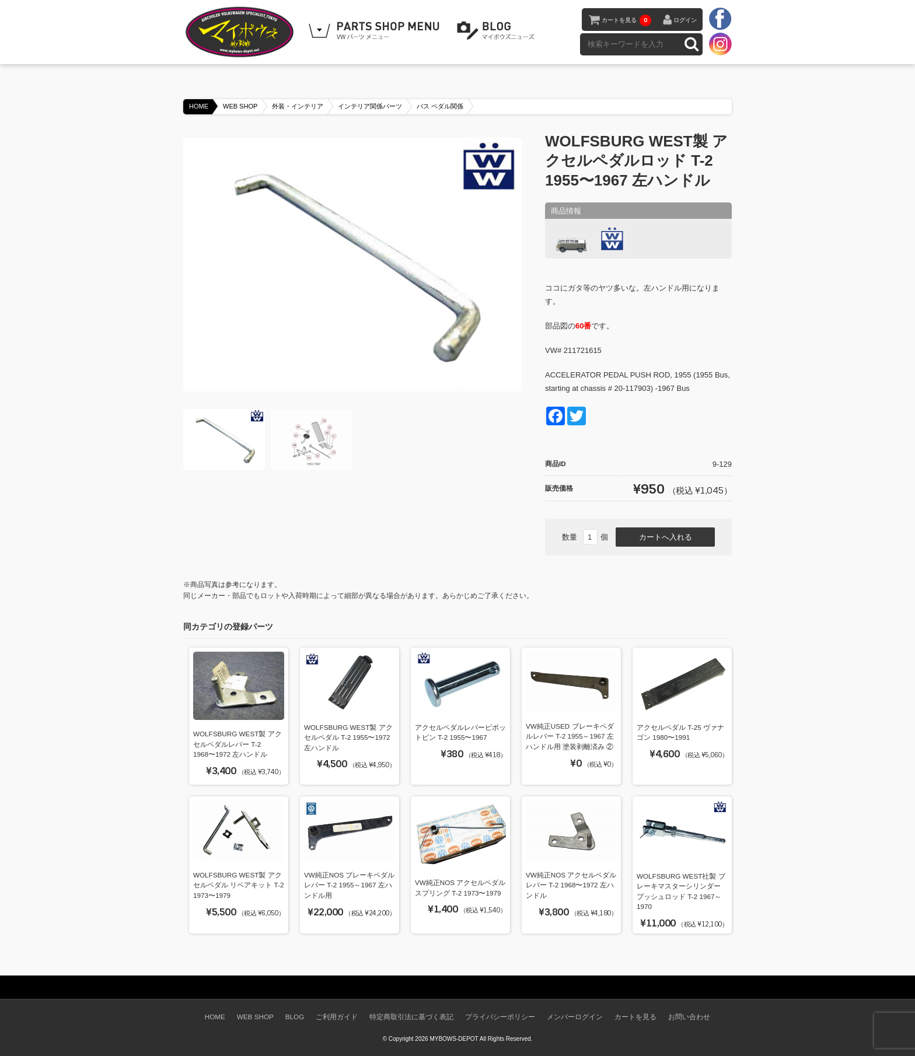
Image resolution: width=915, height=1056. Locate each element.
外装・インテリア (297, 106)
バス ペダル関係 (440, 106)
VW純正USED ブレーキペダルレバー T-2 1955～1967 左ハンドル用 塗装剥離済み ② (570, 736)
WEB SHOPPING (376, 30)
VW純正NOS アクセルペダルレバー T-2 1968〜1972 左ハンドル (571, 885)
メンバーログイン (575, 1016)
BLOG (498, 30)
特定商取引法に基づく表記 (411, 1016)
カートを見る (626, 20)
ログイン (685, 20)
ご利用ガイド (337, 1016)
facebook (720, 19)
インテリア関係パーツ (370, 106)
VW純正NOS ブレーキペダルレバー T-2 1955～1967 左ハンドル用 (349, 885)
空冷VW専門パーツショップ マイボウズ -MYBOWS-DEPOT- (241, 32)
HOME (198, 106)
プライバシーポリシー (500, 1016)
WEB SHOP (240, 106)
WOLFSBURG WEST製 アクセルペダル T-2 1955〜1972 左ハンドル (348, 737)
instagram (720, 43)
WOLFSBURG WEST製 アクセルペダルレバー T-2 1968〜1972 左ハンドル (237, 744)
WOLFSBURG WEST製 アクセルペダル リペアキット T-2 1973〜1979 (238, 885)
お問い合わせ (689, 1016)
